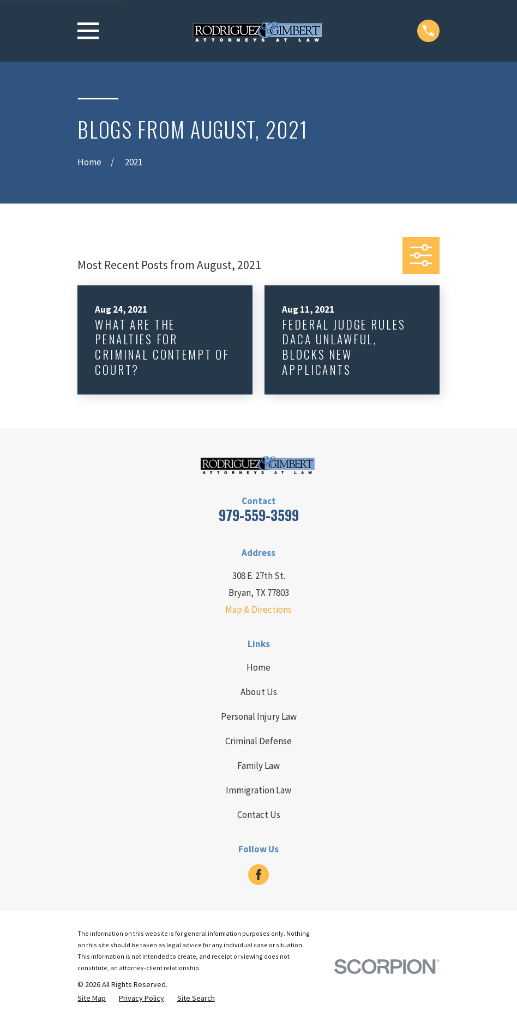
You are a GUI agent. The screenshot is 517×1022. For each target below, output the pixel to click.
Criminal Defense (258, 741)
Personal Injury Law (259, 716)
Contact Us (258, 815)
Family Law (258, 766)
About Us (259, 692)
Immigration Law (258, 790)
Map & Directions (258, 609)
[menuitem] (91, 998)
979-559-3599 (259, 515)
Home (258, 667)
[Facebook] (258, 874)
